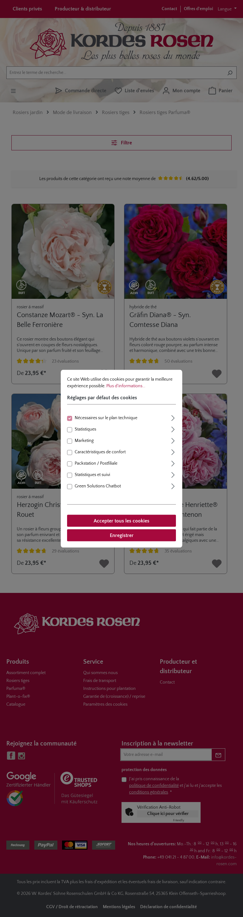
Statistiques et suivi (92, 474)
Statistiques (85, 428)
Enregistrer (122, 535)
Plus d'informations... (125, 385)
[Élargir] (173, 417)
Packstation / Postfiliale (96, 463)
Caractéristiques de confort (100, 451)
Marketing (84, 440)
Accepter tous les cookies (121, 520)
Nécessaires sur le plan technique (106, 417)
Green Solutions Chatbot (98, 485)
